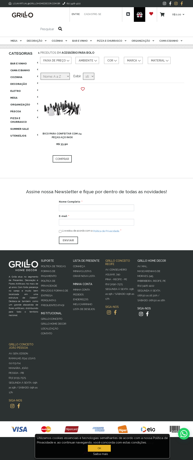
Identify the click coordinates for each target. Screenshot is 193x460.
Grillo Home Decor (53, 323)
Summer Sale (19, 128)
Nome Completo (69, 201)
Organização (143, 40)
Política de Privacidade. (106, 231)
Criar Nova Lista (84, 276)
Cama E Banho (170, 40)
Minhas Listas (82, 271)
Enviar (68, 240)
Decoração (36, 40)
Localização (49, 328)
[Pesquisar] (36, 29)
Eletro (15, 91)
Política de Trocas (53, 266)
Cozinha (59, 40)
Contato (46, 333)
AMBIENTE (88, 60)
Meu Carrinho (82, 304)
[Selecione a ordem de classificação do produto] (55, 76)
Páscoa (15, 111)
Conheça (79, 266)
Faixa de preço (56, 60)
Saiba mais (100, 454)
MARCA (134, 60)
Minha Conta (81, 289)
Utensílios (18, 135)
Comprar (62, 159)
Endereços (80, 299)
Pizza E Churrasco (111, 40)
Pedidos (78, 294)
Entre (76, 14)
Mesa (16, 40)
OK (99, 448)
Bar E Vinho (82, 40)
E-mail (63, 216)
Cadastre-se (92, 14)
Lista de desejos (84, 309)
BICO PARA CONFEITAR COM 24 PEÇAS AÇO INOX (62, 135)
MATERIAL (160, 60)
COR (112, 60)
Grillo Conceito (51, 318)
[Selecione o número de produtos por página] (88, 76)
